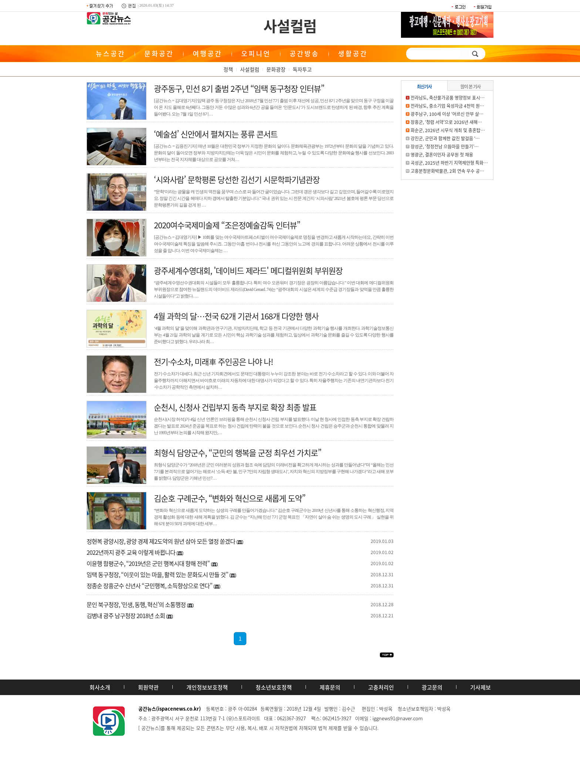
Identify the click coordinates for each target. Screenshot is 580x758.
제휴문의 (330, 687)
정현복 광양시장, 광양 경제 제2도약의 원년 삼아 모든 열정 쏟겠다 (161, 541)
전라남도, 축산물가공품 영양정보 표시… (448, 97)
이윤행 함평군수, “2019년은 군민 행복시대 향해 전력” (148, 563)
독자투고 (302, 69)
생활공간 (353, 53)
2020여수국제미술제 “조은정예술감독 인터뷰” (227, 225)
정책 (228, 69)
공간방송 (304, 53)
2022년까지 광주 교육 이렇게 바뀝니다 (131, 552)
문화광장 (276, 69)
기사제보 (480, 687)
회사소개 (100, 687)
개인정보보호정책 (207, 687)
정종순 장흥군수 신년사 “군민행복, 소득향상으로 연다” (149, 585)
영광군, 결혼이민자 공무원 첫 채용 (442, 154)
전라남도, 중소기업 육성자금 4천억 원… (447, 106)
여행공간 (207, 53)
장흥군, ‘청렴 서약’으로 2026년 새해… (446, 122)
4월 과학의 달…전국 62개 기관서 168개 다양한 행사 (236, 316)
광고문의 (432, 687)
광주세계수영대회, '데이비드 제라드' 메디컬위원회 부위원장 (248, 270)
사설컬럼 (290, 26)
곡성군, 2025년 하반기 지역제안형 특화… (449, 163)
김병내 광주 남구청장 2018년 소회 (126, 615)
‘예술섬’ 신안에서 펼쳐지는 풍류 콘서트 (215, 134)
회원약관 (148, 687)
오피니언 (256, 53)
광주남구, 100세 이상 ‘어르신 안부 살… (447, 114)
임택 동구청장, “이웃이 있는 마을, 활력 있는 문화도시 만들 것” (157, 574)
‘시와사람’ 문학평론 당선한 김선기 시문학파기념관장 (237, 179)
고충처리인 (381, 687)
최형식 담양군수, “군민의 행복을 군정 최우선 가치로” (237, 452)
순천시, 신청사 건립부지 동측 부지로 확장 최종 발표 (235, 407)
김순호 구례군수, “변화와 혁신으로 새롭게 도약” (229, 498)
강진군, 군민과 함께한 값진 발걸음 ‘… (445, 138)
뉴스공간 (110, 53)
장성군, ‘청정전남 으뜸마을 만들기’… (445, 146)
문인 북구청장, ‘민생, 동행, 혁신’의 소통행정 (136, 604)
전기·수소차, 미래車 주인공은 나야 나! (213, 361)
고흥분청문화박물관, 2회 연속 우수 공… (447, 171)
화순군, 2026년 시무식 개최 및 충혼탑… (448, 130)
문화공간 (159, 53)
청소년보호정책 (274, 687)
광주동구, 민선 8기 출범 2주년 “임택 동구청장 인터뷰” (239, 88)
